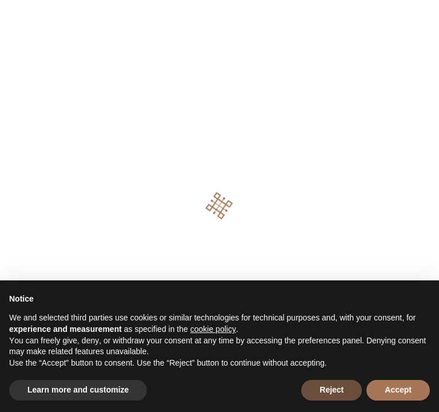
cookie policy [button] (213, 329)
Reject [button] (332, 389)
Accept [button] (398, 389)
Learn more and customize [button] (78, 389)
